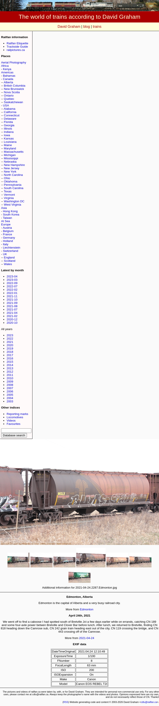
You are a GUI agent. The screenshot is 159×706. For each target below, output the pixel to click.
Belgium (8, 231)
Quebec (9, 98)
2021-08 (12, 306)
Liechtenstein (11, 247)
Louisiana (10, 141)
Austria (7, 227)
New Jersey (11, 168)
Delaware (10, 118)
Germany (9, 237)
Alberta (8, 82)
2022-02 (12, 289)
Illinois (8, 128)
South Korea (11, 214)
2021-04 (12, 312)
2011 (10, 375)
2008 (10, 384)
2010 (10, 378)
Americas (7, 72)
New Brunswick (14, 89)
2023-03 (12, 279)
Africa (5, 65)
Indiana (9, 132)
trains (97, 26)
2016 (10, 358)
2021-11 (12, 296)
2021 (10, 342)
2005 (10, 394)
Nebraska (10, 161)
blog (86, 26)
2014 (10, 365)
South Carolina (13, 188)
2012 (10, 371)
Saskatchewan (13, 102)
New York (10, 171)
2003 (10, 401)
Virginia (9, 198)
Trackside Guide (17, 46)
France (7, 234)
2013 (10, 368)
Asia (4, 208)
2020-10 (12, 322)
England (9, 257)
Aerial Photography (13, 62)
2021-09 (12, 303)
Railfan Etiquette (17, 43)
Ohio (7, 178)
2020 (10, 345)
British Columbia (14, 85)
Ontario (9, 95)
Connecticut (11, 115)
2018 (10, 351)
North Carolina (13, 174)
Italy (5, 244)
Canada (8, 79)
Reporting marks (17, 414)
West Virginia (12, 204)
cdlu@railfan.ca (149, 702)
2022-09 (12, 283)
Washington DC (14, 201)
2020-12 (12, 319)
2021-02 (12, 316)
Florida (8, 122)
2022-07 (12, 286)
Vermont (9, 194)
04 (88, 638)
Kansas (9, 138)
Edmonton (86, 609)
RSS (65, 702)
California (10, 112)
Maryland (10, 148)
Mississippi (11, 158)
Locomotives (15, 417)
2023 (10, 335)
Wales (8, 264)
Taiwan (7, 217)
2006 (10, 391)
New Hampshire (14, 165)
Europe (6, 224)
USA (6, 105)
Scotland (9, 260)
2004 (10, 398)
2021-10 (12, 299)
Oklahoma (10, 181)
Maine (8, 145)
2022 (10, 338)
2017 (10, 355)
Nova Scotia (12, 92)
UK (5, 254)
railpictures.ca (16, 50)
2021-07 (12, 309)
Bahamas (9, 75)
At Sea (5, 221)
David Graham (69, 26)
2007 (10, 388)
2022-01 (12, 293)
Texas (7, 191)
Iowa (7, 135)
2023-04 (12, 276)
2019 (10, 348)
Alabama (9, 108)
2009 (10, 381)
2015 (10, 361)
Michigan (10, 155)
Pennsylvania (12, 184)
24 (92, 638)
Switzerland (10, 251)
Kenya (7, 69)
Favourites (13, 423)
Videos (11, 420)
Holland (8, 241)
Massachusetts (14, 151)
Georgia (9, 125)
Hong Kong (10, 211)
